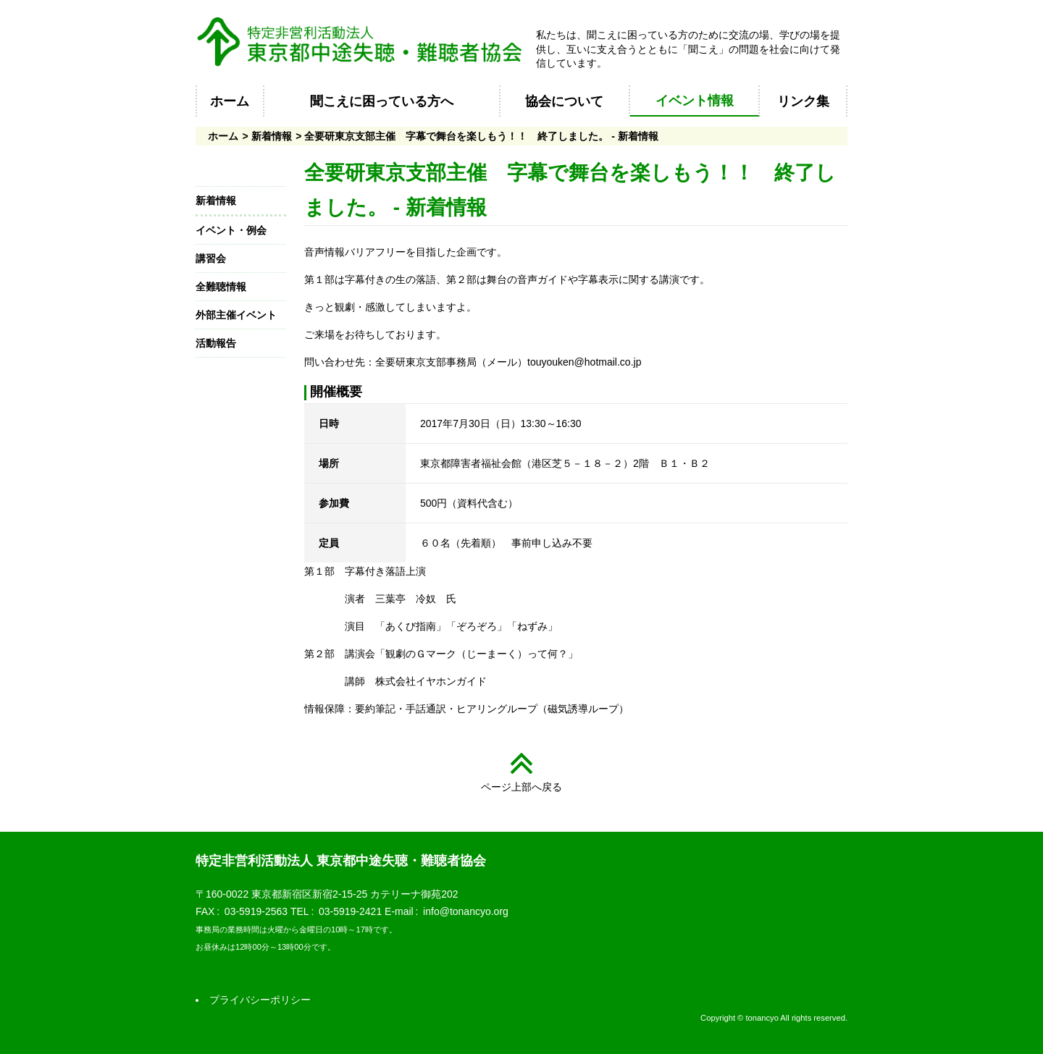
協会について (564, 101)
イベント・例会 (231, 230)
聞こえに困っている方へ (381, 101)
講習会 (211, 258)
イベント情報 (694, 100)
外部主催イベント (236, 315)
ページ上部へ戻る (521, 787)
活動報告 (216, 343)
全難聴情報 (221, 286)
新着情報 (271, 136)
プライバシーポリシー (260, 999)
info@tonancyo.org (465, 911)
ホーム (229, 101)
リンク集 (803, 101)
